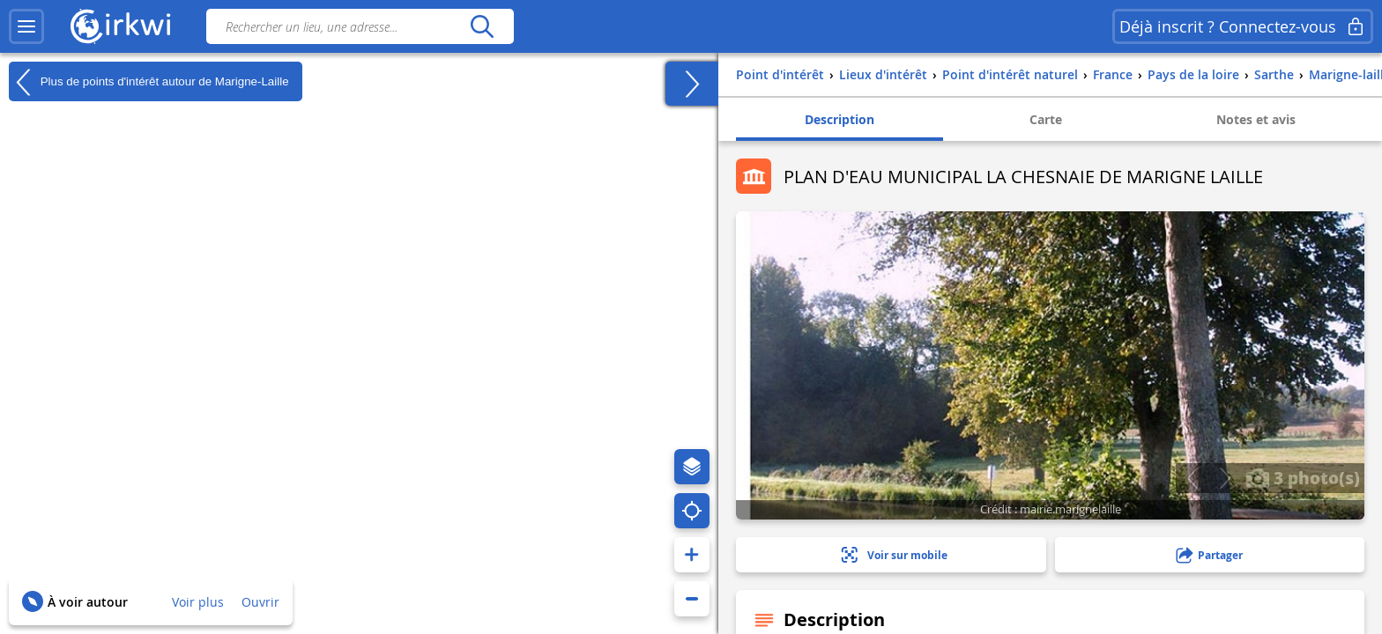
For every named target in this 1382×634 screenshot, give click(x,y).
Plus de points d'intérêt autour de (149, 82)
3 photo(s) (1302, 477)
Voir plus (198, 601)
